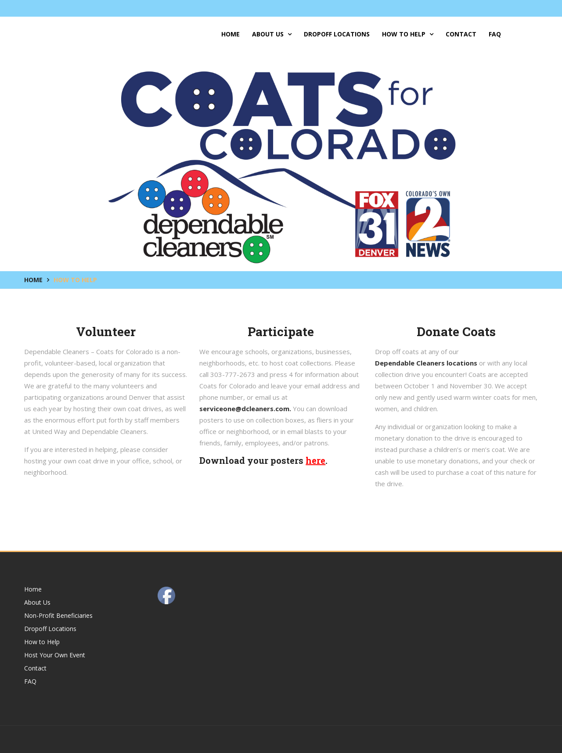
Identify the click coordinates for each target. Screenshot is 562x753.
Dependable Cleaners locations (426, 363)
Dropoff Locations (337, 34)
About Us (272, 34)
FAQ (495, 34)
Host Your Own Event (54, 655)
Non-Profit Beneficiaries (58, 615)
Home (230, 34)
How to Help (407, 34)
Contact (461, 34)
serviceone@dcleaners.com (244, 408)
